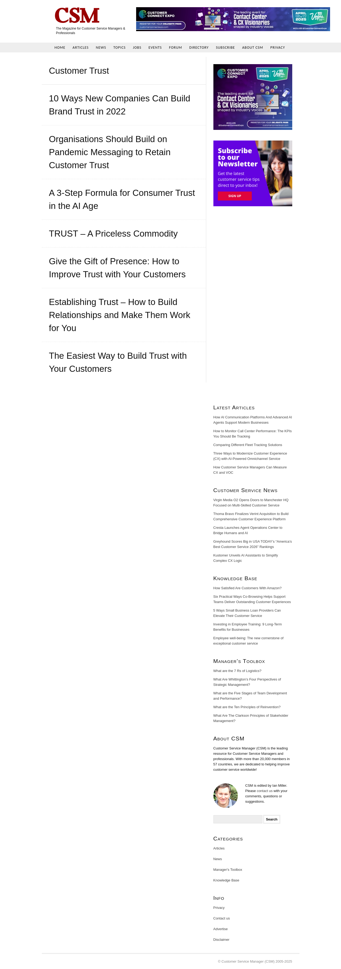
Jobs (137, 47)
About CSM (252, 47)
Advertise (220, 929)
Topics (119, 47)
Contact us (221, 918)
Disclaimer (221, 940)
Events (155, 47)
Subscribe (225, 47)
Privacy (277, 47)
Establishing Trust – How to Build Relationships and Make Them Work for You (119, 315)
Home (60, 47)
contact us (265, 791)
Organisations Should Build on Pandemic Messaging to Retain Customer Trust (110, 152)
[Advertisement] (252, 307)
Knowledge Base (226, 880)
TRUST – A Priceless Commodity (113, 233)
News (101, 47)
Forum (175, 47)
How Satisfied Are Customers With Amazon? (247, 588)
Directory (199, 47)
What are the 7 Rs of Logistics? (237, 671)
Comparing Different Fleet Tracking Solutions (247, 445)
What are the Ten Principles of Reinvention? (247, 707)
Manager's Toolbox (227, 870)
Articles (80, 47)
